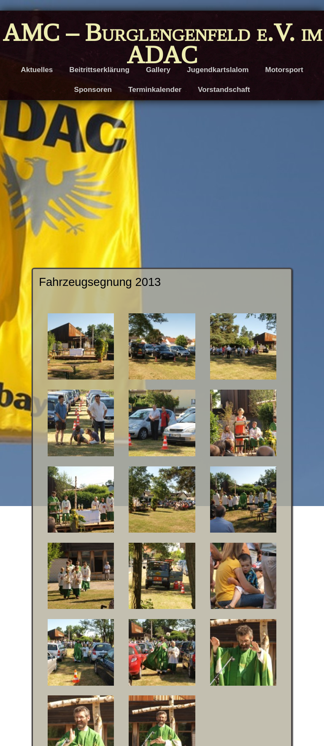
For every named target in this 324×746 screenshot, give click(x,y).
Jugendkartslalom (217, 70)
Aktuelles (37, 70)
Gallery (158, 70)
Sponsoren (93, 90)
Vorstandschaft (224, 90)
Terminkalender (154, 90)
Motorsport (284, 70)
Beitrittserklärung (99, 70)
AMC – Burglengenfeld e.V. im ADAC (162, 44)
